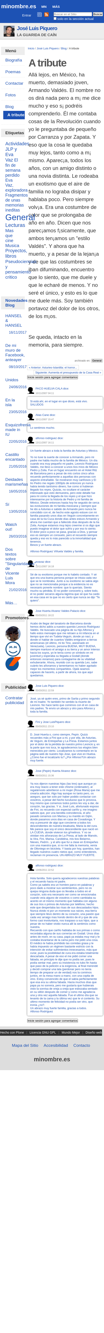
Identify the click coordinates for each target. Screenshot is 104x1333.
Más (56, 6)
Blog (64, 48)
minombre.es (18, 6)
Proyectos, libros (16, 253)
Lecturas (15, 225)
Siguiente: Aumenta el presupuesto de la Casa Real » (68, 372)
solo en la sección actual (75, 19)
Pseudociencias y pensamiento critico (21, 269)
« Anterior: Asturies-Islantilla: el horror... (53, 367)
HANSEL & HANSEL (13, 324)
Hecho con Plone (12, 1032)
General (97, 360)
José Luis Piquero (37, 28)
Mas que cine (9, 235)
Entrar (26, 15)
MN (43, 6)
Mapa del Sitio (25, 1045)
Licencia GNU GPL (43, 1032)
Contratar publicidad (14, 700)
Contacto (81, 1045)
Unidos (13, 383)
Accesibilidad (56, 1045)
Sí (13, 508)
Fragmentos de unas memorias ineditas (16, 202)
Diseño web (94, 1032)
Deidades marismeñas (16, 485)
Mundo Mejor (71, 1032)
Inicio (31, 48)
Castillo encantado (15, 460)
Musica (12, 245)
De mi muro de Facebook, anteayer (15, 356)
